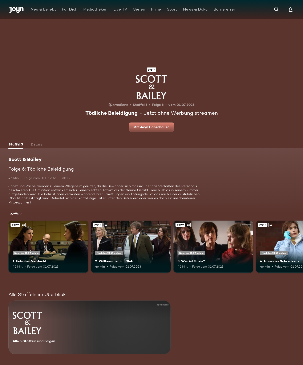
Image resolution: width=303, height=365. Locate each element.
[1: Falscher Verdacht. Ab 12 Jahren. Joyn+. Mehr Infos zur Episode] (48, 247)
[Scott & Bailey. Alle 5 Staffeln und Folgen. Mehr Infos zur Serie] (89, 327)
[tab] (16, 145)
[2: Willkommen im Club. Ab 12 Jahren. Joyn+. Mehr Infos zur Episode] (131, 247)
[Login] (290, 9)
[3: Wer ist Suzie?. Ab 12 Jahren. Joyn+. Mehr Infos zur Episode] (213, 247)
